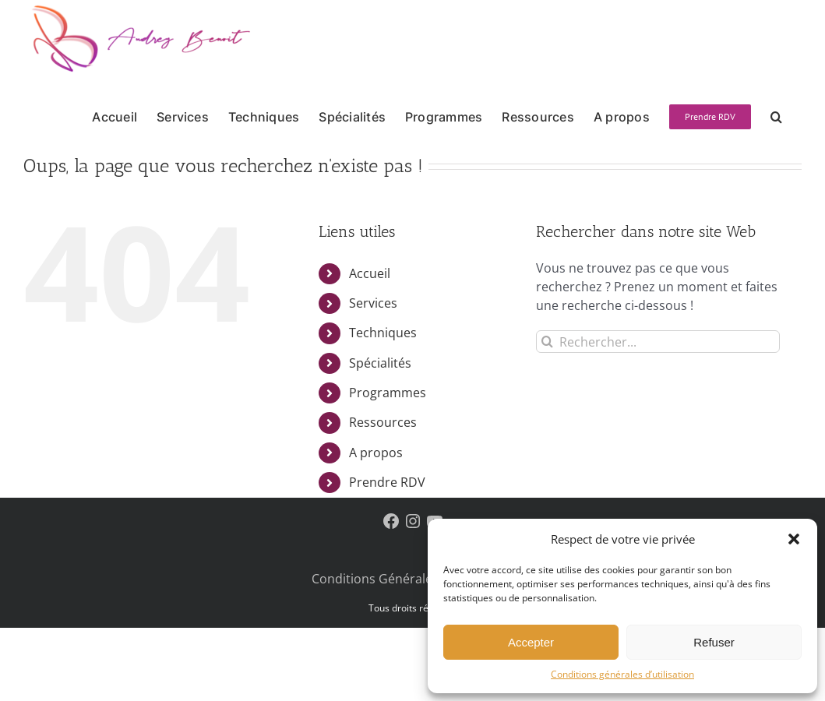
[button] (794, 539)
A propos (376, 452)
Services (373, 303)
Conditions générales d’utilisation (622, 674)
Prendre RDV (387, 482)
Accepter (531, 642)
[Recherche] (547, 341)
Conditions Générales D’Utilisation (412, 578)
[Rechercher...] (658, 341)
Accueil (369, 273)
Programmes (387, 392)
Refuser (714, 642)
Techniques (383, 332)
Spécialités (380, 363)
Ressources (383, 422)
